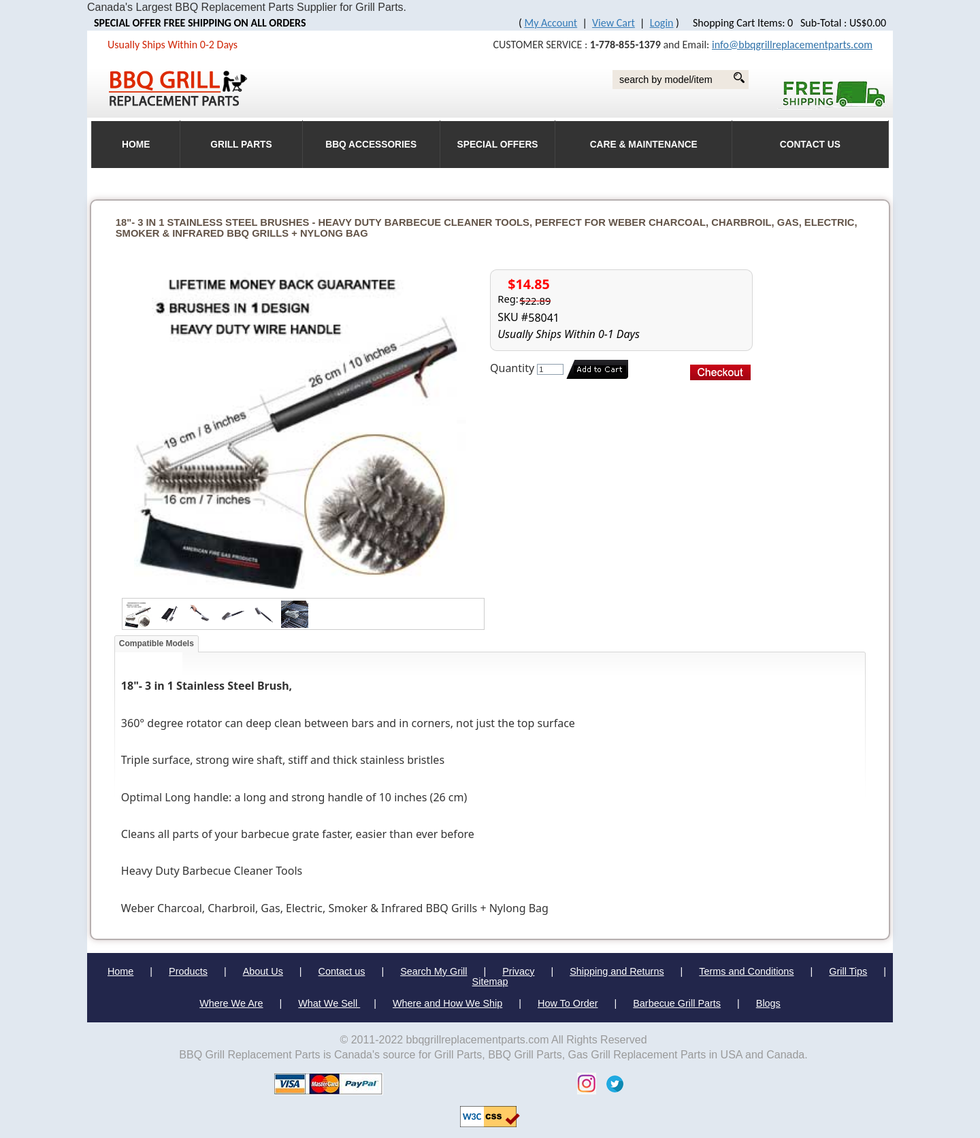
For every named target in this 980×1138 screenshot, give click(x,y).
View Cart (613, 22)
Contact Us (810, 144)
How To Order (568, 1003)
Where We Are (231, 1003)
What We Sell (329, 1003)
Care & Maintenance (644, 144)
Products (188, 971)
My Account (551, 22)
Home (120, 971)
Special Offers (497, 144)
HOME (136, 144)
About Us (263, 971)
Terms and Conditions (746, 971)
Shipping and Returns (617, 971)
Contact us (341, 971)
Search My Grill (433, 971)
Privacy (518, 971)
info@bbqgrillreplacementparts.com (792, 44)
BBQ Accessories (370, 144)
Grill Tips (848, 971)
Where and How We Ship (447, 1003)
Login (662, 22)
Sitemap (490, 981)
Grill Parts (241, 144)
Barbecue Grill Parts (677, 1003)
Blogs (768, 1003)
